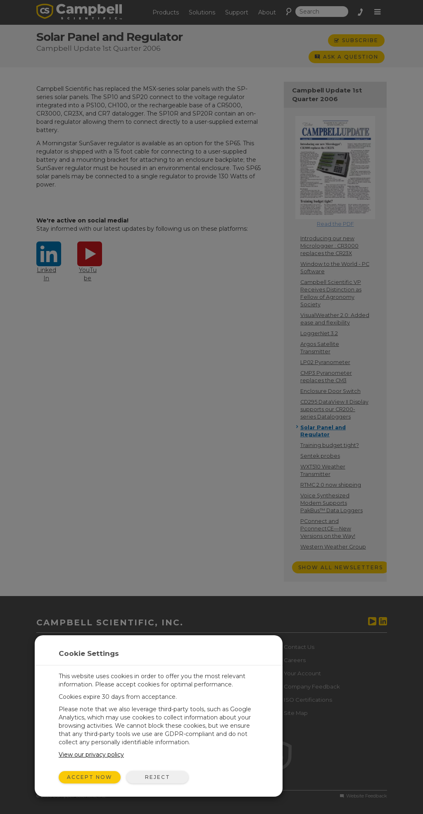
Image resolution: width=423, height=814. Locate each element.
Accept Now (89, 777)
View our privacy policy (91, 754)
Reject (157, 777)
